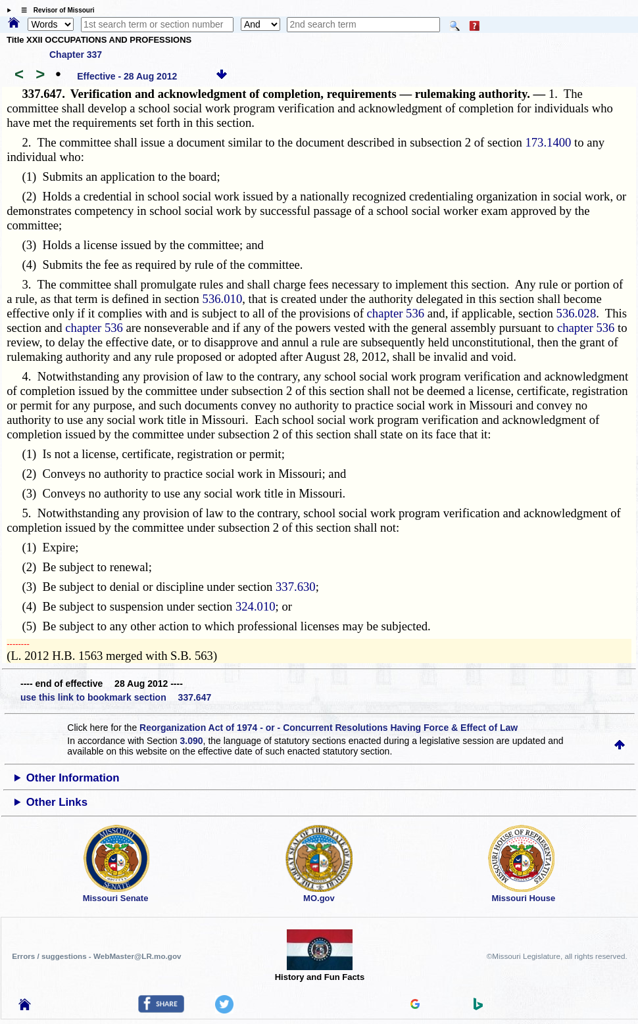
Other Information (73, 778)
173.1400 (548, 142)
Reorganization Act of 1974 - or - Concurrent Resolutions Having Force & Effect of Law (328, 727)
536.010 (223, 299)
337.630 (296, 586)
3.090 (191, 740)
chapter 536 (396, 313)
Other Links (56, 802)
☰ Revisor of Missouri (54, 10)
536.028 (576, 313)
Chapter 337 (75, 54)
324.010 (255, 606)
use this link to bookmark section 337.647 (115, 697)
